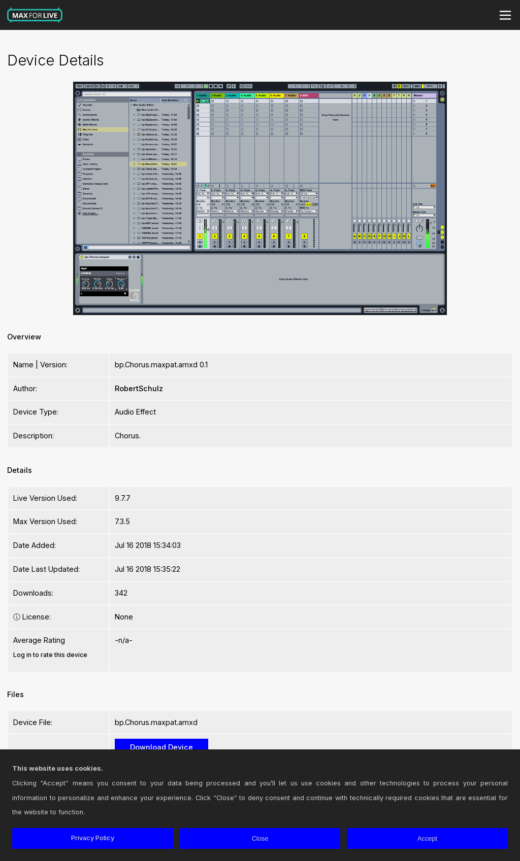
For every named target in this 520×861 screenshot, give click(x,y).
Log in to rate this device (50, 655)
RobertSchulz (139, 388)
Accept (427, 838)
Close (260, 838)
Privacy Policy (92, 838)
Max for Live (35, 15)
